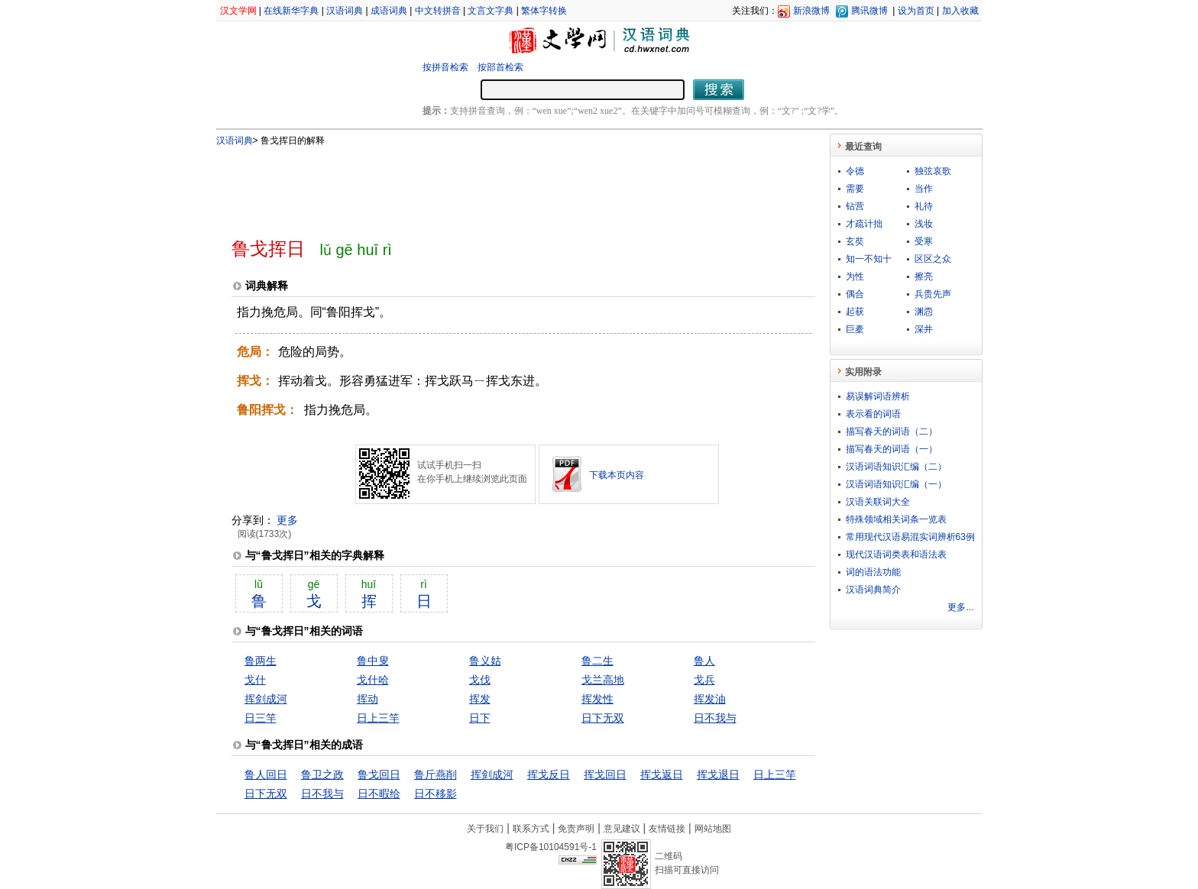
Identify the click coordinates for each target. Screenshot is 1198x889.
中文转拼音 (438, 10)
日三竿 (260, 718)
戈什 (255, 680)
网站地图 (713, 828)
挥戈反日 (548, 774)
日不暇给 (379, 793)
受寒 (924, 241)
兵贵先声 (933, 294)
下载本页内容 (616, 475)
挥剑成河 (265, 699)
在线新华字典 (291, 10)
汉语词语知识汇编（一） (896, 484)
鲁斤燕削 (435, 774)
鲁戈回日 (379, 774)
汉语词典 (344, 10)
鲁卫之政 (322, 774)
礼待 (924, 206)
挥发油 (710, 699)
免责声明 (576, 828)
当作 (924, 188)
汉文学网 (238, 10)
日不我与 (715, 718)
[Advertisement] (498, 185)
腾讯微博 (869, 10)
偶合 (855, 294)
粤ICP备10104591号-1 (551, 847)
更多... (960, 607)
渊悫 (924, 311)
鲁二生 (597, 661)
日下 (480, 718)
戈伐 (480, 680)
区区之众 (933, 259)
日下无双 (602, 718)
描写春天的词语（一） (891, 449)
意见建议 (622, 828)
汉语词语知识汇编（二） (896, 466)
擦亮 (924, 276)
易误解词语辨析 (878, 396)
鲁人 (704, 661)
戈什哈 (373, 680)
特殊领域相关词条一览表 (896, 519)
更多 (287, 520)
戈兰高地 (602, 680)
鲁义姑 (485, 661)
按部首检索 (500, 67)
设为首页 (916, 10)
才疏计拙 (864, 223)
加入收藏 (960, 10)
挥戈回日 (605, 774)
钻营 (855, 206)
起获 (855, 311)
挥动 (367, 699)
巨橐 (855, 329)
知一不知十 (869, 259)
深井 (924, 329)
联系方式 (531, 828)
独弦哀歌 (933, 171)
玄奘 (855, 241)
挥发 (480, 699)
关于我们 (485, 828)
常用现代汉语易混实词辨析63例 (910, 537)
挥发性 (597, 699)
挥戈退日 (718, 774)
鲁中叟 (373, 661)
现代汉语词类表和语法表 (896, 554)
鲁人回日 (265, 774)
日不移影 (435, 793)
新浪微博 (811, 10)
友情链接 (667, 828)
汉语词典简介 (873, 589)
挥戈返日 (661, 774)
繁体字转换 (544, 10)
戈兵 (704, 680)
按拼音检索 (445, 67)
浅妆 (924, 223)
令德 (855, 171)
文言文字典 (490, 10)
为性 (855, 276)
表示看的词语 (873, 414)
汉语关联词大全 (878, 501)
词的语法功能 (873, 572)
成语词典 (389, 10)
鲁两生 (260, 661)
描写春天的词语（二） (891, 431)
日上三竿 (378, 718)
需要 (855, 188)
